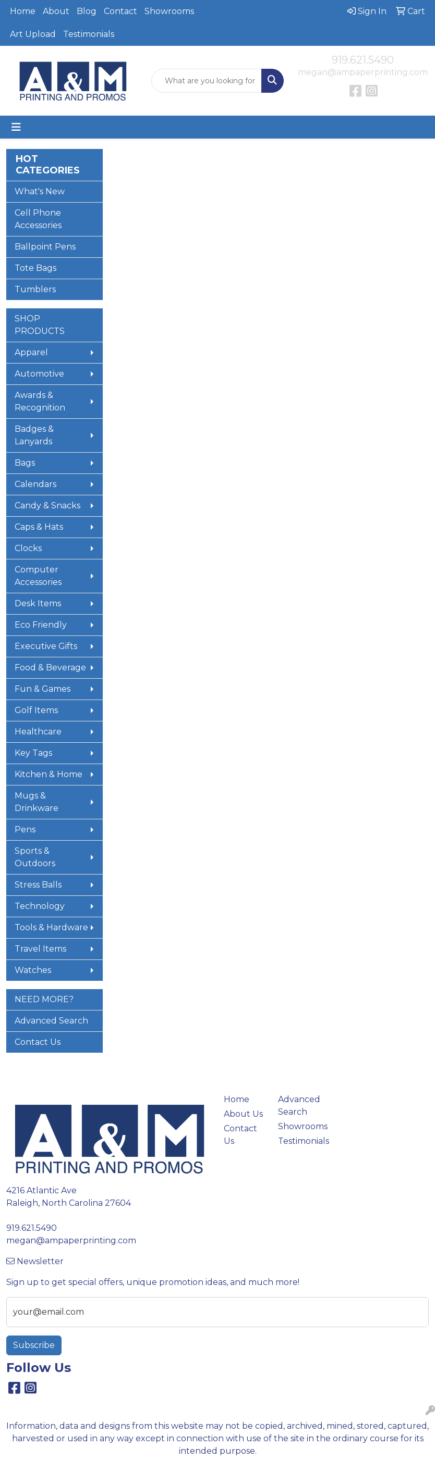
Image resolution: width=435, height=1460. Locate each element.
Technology (40, 906)
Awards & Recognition (40, 401)
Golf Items (36, 710)
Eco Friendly (41, 625)
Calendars (35, 484)
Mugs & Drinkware (36, 802)
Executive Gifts (46, 646)
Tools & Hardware (51, 927)
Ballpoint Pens (45, 247)
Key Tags (33, 753)
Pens (25, 829)
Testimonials (88, 34)
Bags (25, 463)
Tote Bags (35, 268)
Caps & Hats (39, 527)
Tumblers (35, 289)
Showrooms (169, 11)
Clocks (28, 548)
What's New (40, 191)
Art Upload (33, 34)
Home (22, 11)
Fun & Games (42, 689)
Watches (33, 970)
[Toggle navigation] (16, 127)
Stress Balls (38, 885)
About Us (243, 1114)
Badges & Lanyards (34, 435)
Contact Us (38, 1042)
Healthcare (38, 732)
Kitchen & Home (48, 774)
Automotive (39, 374)
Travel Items (40, 949)
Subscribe (34, 1345)
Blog (86, 11)
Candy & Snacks (47, 505)
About (56, 11)
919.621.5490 (363, 60)
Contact (120, 11)
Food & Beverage (50, 667)
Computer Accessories (38, 576)
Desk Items (38, 603)
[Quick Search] (206, 81)
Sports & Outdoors (35, 857)
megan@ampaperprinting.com (363, 72)
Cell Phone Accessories (38, 219)
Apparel (31, 352)
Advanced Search (51, 1021)
